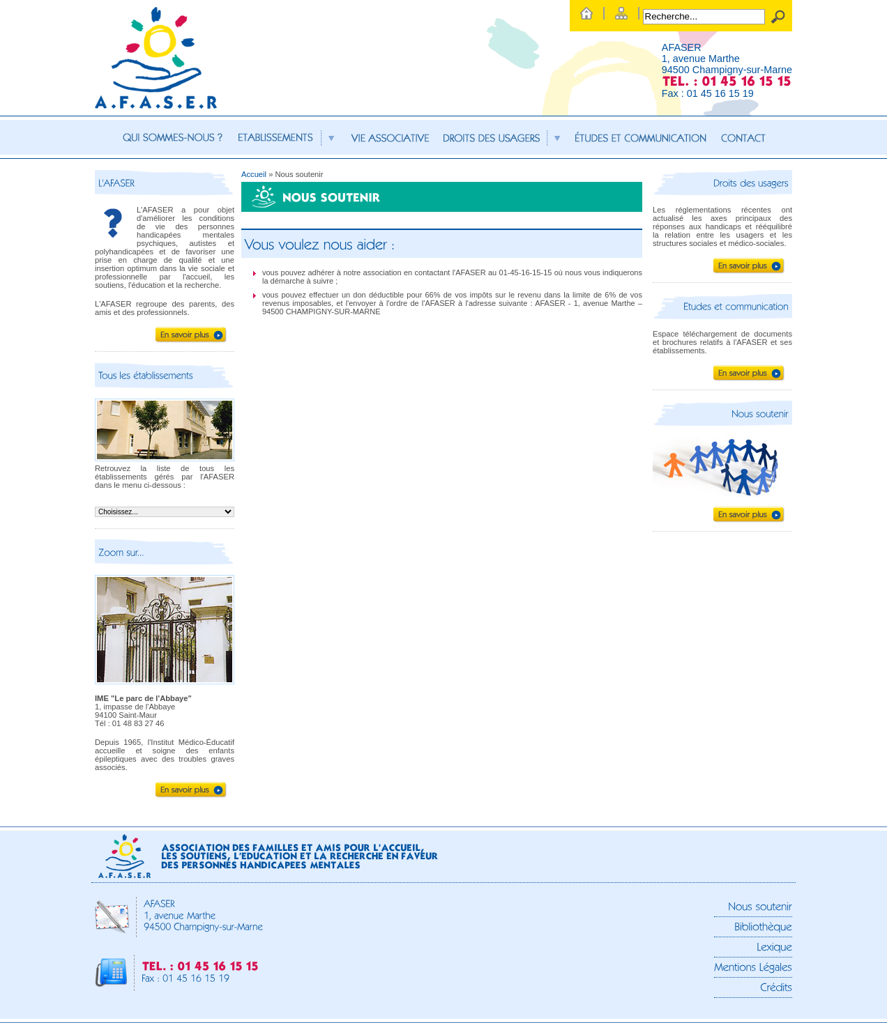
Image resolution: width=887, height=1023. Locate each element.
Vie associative (390, 137)
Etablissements (287, 137)
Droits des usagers (502, 137)
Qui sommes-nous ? (172, 137)
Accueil (253, 174)
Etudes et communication (641, 137)
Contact (743, 137)
